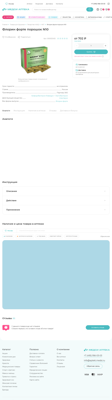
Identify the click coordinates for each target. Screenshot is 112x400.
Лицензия (39, 4)
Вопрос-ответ (35, 357)
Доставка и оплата (37, 353)
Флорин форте (62, 101)
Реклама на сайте (37, 377)
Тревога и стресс (9, 377)
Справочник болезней (39, 363)
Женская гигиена (9, 383)
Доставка (49, 4)
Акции (5, 353)
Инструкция (19, 111)
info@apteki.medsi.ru (94, 360)
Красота (5, 363)
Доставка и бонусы (69, 111)
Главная (5, 24)
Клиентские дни (9, 357)
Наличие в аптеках (37, 111)
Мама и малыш (8, 373)
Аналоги (6, 111)
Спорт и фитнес (8, 370)
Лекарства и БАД (33, 24)
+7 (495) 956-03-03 (98, 4)
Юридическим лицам (38, 370)
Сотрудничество (36, 373)
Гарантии (33, 367)
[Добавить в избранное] (9, 37)
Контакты (59, 4)
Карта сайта (34, 380)
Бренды (5, 390)
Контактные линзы (9, 386)
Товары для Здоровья (17, 24)
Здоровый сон (8, 380)
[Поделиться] (24, 37)
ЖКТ (43, 24)
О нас (59, 353)
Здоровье (6, 360)
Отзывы (53, 111)
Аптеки (29, 4)
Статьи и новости (37, 360)
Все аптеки (61, 357)
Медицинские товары (11, 367)
